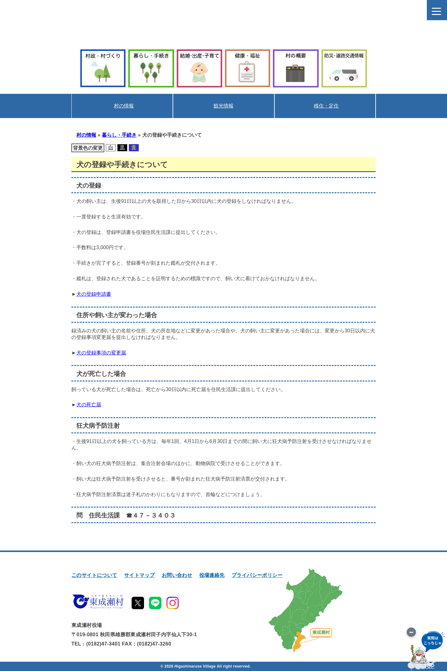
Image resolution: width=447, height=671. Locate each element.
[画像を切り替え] (411, 632)
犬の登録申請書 (93, 294)
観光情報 (223, 105)
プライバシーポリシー (257, 575)
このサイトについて (94, 575)
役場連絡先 (212, 575)
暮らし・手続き (119, 135)
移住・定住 (326, 105)
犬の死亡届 (88, 404)
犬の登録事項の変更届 (101, 352)
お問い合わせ (177, 575)
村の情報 (123, 105)
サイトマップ (139, 575)
